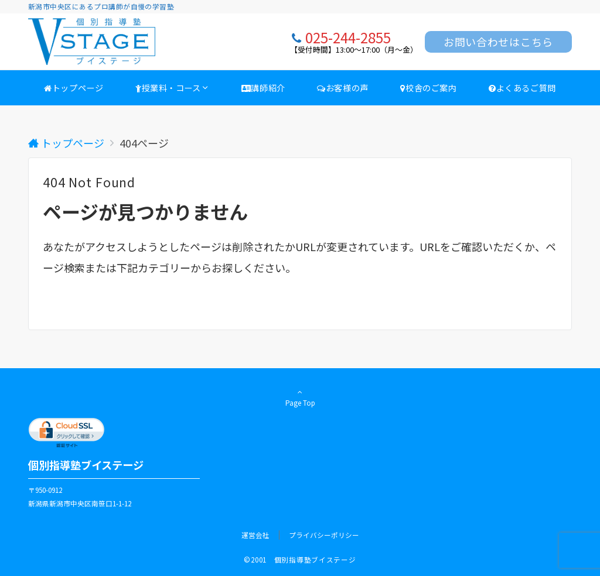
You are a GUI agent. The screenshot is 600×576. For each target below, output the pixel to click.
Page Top (300, 397)
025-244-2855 (348, 37)
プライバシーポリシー (324, 535)
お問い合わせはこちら (498, 41)
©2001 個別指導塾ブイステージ (300, 559)
